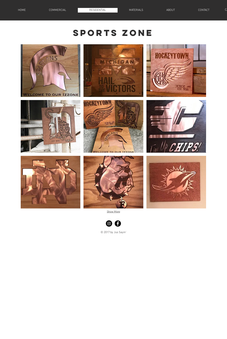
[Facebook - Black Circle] (118, 223)
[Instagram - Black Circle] (109, 223)
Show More (113, 211)
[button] (51, 70)
